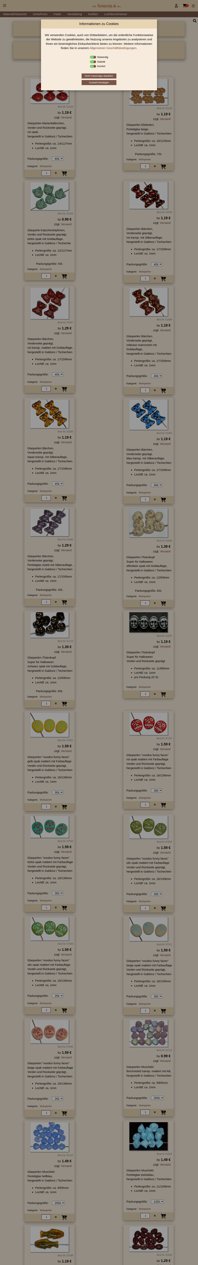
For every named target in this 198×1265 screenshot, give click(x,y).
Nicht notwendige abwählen (99, 76)
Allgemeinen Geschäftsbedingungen (113, 48)
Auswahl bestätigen (99, 82)
